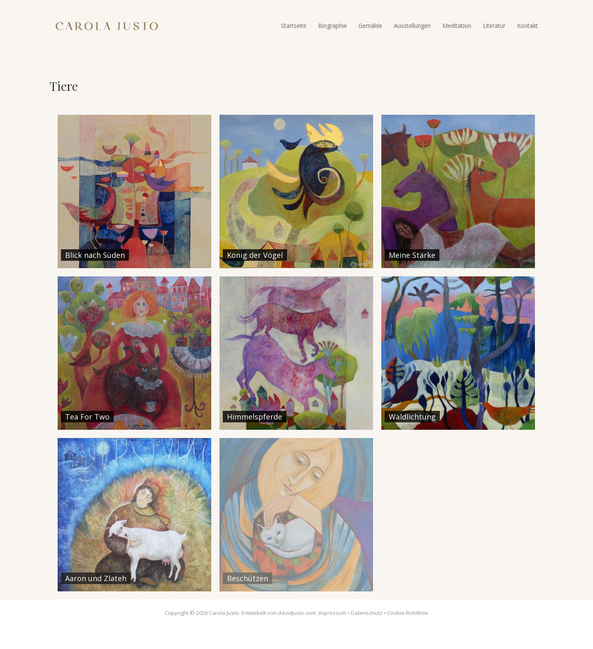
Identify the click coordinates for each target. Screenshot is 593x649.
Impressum (332, 613)
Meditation (456, 26)
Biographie (332, 26)
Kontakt (527, 26)
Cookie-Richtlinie (407, 613)
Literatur (494, 26)
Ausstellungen (412, 26)
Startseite (293, 26)
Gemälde (370, 26)
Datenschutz (367, 613)
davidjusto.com (297, 613)
